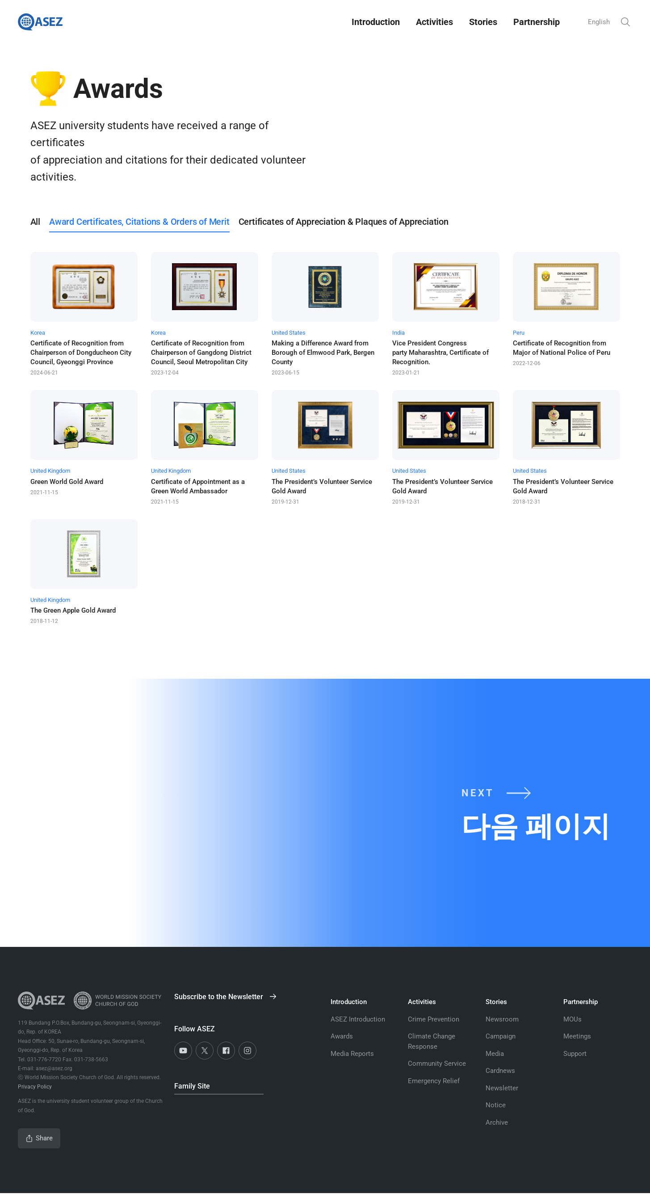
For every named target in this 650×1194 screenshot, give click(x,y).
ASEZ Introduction (358, 1019)
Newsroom (502, 1019)
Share (39, 1139)
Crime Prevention (433, 1019)
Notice (496, 1105)
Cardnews (500, 1071)
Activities (432, 22)
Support (575, 1054)
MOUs (572, 1019)
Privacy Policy (35, 1087)
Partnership (534, 22)
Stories (481, 22)
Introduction (373, 22)
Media (495, 1054)
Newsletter (502, 1088)
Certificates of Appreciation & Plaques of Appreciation (344, 221)
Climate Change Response (431, 1041)
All (35, 221)
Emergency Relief (434, 1081)
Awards (342, 1036)
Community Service (437, 1063)
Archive (497, 1122)
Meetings (577, 1036)
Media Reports (352, 1054)
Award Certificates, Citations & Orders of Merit (139, 221)
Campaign (501, 1036)
